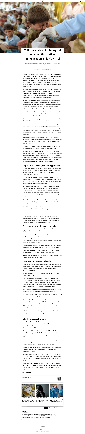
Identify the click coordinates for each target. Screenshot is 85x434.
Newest (50, 407)
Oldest (46, 407)
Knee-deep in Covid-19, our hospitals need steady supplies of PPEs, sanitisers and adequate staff (56, 400)
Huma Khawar (37, 69)
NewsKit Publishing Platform (42, 431)
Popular (55, 407)
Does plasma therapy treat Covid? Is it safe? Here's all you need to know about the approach (28, 399)
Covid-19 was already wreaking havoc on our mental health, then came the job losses (42, 399)
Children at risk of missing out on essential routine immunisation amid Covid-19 (42, 54)
